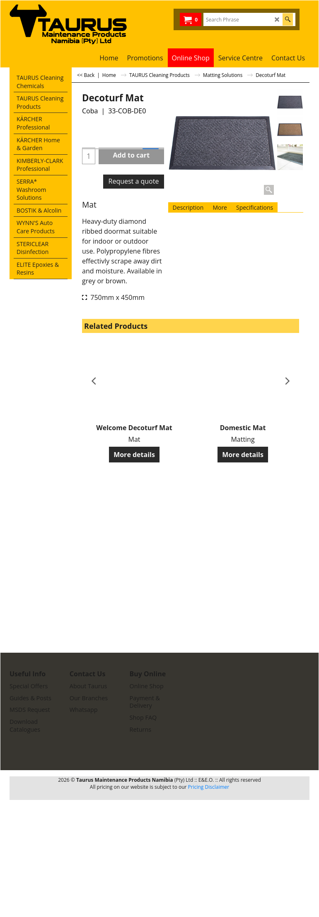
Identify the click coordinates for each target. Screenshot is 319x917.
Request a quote (134, 181)
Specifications (254, 207)
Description (188, 207)
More (220, 207)
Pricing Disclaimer (209, 786)
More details (134, 454)
